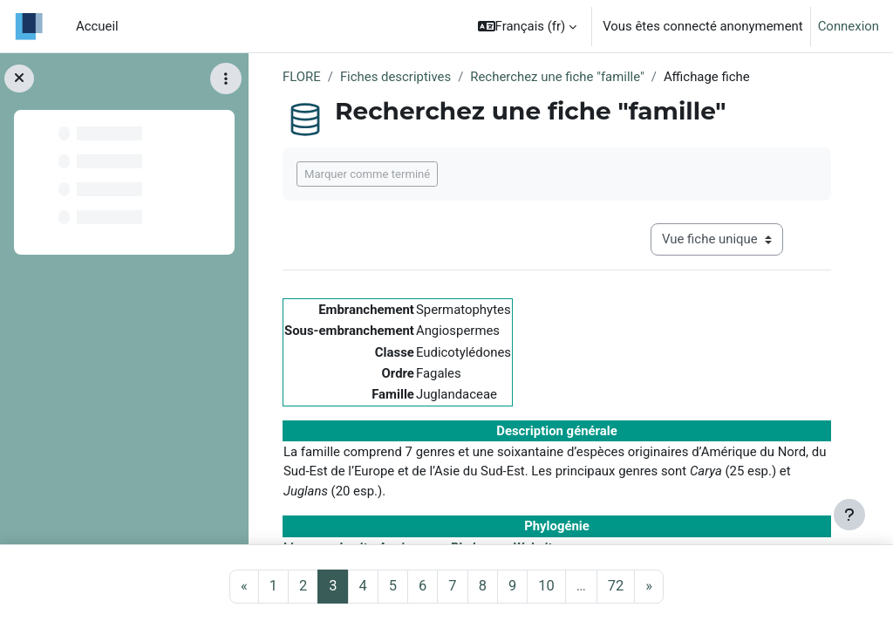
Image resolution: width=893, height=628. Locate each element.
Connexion (848, 26)
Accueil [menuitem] (97, 26)
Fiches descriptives (395, 77)
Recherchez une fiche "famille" (557, 77)
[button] (528, 26)
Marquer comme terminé (367, 174)
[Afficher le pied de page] (849, 514)
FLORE (302, 77)
